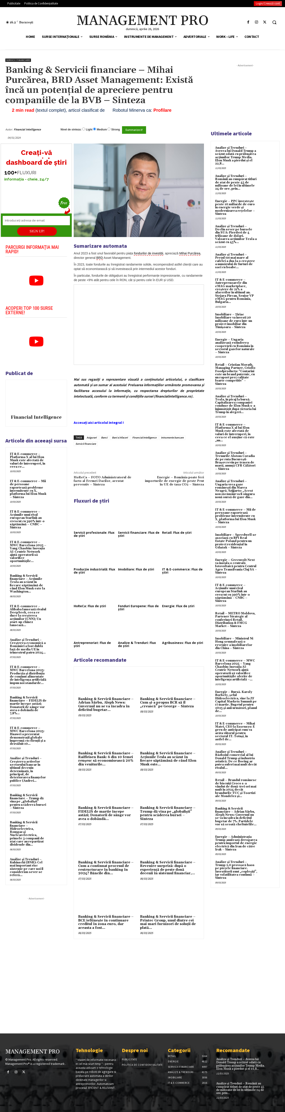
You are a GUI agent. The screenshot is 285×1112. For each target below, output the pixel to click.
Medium (102, 129)
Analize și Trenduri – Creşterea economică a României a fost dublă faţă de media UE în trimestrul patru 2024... (28, 646)
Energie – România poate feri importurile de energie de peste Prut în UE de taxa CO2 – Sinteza (174, 481)
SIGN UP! (37, 231)
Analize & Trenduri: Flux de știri (137, 644)
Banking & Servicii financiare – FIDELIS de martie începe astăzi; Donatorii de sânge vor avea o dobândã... (106, 813)
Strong (115, 129)
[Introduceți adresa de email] (36, 220)
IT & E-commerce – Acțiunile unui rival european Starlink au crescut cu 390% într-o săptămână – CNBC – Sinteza (27, 519)
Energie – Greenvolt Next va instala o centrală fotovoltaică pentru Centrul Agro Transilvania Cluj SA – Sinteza (236, 566)
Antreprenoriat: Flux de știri (92, 644)
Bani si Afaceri (120, 437)
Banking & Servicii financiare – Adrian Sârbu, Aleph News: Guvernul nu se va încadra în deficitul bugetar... (106, 704)
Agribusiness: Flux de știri (182, 643)
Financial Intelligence (27, 129)
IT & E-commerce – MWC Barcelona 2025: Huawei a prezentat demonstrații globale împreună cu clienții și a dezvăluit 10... (27, 736)
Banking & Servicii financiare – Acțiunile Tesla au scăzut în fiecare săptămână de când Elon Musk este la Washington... (27, 583)
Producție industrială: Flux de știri (94, 570)
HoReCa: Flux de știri (90, 606)
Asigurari (92, 437)
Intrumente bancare (172, 437)
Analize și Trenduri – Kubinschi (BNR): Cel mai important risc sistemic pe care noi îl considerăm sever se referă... (26, 867)
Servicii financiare (18, 60)
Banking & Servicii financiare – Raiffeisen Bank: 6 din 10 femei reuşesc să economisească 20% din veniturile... (106, 759)
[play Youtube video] (36, 280)
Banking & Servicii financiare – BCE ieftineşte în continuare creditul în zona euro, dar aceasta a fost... (106, 922)
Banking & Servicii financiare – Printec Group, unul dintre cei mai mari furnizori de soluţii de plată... (168, 922)
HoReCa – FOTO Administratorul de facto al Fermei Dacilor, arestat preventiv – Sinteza (102, 481)
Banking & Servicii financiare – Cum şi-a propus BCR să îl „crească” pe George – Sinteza (167, 702)
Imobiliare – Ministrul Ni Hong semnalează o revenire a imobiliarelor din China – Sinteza (234, 643)
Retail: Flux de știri (176, 532)
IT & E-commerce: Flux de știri (182, 570)
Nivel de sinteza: (71, 129)
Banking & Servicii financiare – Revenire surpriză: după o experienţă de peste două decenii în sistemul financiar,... (167, 868)
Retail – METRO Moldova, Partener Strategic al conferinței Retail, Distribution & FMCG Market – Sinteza (235, 620)
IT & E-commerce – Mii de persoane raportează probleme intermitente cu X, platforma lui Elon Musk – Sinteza (28, 489)
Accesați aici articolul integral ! (99, 422)
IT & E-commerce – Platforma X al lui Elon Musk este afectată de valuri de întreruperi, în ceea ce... (27, 460)
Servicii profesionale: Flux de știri (94, 534)
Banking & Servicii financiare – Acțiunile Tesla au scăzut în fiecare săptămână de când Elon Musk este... (168, 759)
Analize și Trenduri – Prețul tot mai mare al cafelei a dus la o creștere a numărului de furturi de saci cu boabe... (235, 261)
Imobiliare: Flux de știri (136, 569)
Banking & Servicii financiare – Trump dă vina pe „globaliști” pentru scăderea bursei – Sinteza (28, 801)
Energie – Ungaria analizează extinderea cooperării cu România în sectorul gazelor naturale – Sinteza (234, 346)
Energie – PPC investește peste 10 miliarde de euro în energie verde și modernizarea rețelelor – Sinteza (235, 207)
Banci (104, 437)
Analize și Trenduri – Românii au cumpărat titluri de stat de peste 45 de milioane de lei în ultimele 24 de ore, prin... (235, 182)
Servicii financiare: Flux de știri (138, 534)
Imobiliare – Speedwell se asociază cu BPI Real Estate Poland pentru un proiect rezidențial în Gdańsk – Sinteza (235, 541)
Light (89, 129)
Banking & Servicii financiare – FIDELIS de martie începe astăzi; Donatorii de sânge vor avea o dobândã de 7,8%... (28, 705)
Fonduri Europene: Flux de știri (138, 607)
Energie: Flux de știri (178, 606)
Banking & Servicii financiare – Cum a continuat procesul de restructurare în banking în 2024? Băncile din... (106, 868)
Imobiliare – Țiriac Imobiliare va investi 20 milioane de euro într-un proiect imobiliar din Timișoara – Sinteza (233, 321)
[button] (274, 22)
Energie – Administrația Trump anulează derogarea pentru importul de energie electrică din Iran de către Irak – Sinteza (236, 843)
